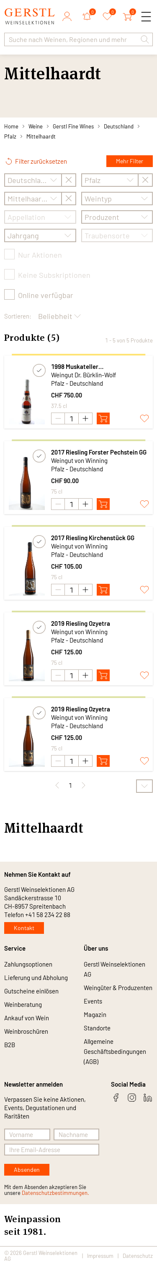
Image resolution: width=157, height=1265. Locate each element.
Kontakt (24, 927)
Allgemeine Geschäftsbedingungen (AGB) (115, 1051)
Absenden (27, 1169)
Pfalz (10, 136)
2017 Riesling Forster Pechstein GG (99, 452)
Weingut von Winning (79, 460)
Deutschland (119, 126)
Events (93, 1001)
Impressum (100, 1255)
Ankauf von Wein (26, 1018)
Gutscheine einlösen (31, 991)
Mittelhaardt (41, 136)
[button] (145, 39)
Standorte (97, 1028)
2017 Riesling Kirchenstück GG (92, 537)
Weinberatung (23, 1004)
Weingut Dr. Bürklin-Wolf (83, 375)
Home (11, 126)
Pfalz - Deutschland (77, 383)
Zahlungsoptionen (28, 964)
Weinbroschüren (26, 1031)
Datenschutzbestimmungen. (55, 1192)
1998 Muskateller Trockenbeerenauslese (82, 367)
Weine (35, 126)
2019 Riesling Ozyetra (80, 623)
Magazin (95, 1014)
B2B (9, 1044)
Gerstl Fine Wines (73, 126)
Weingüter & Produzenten (118, 987)
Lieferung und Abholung (36, 977)
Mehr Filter (129, 161)
